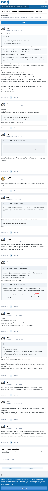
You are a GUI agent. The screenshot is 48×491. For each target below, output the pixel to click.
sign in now (37, 451)
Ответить (24, 22)
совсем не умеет (18, 226)
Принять (24, 488)
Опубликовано (14, 30)
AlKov (7, 104)
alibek (6, 15)
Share (11, 468)
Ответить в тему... (9, 459)
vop (7, 382)
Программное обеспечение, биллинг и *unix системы (26, 17)
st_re (7, 134)
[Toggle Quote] (3, 140)
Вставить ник (4, 97)
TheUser (8, 239)
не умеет (10, 226)
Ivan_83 (8, 178)
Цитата (16, 97)
